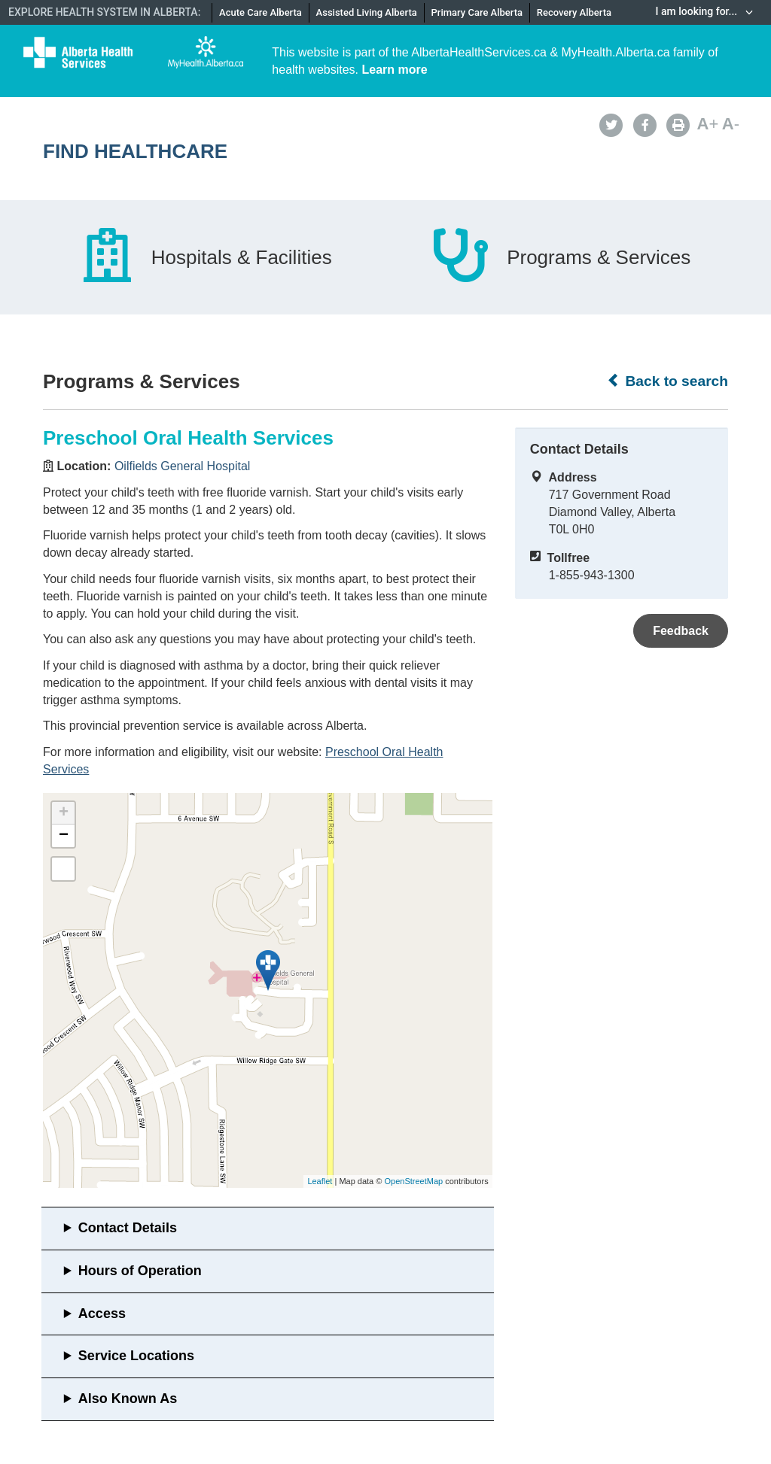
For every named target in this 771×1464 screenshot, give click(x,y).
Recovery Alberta (574, 12)
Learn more (395, 69)
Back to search (667, 380)
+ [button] (64, 813)
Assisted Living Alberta (366, 12)
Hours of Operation (140, 1270)
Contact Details (127, 1227)
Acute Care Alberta (260, 12)
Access (102, 1313)
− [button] (64, 836)
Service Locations (136, 1355)
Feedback (681, 630)
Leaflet (319, 1181)
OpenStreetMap (413, 1181)
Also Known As (127, 1398)
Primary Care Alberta (477, 12)
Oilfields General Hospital (182, 466)
